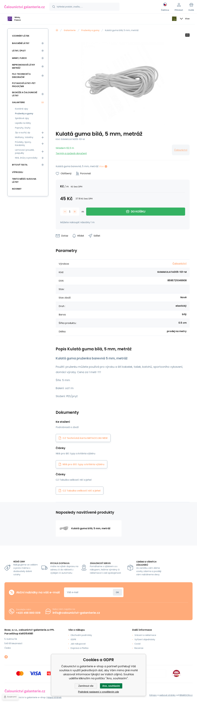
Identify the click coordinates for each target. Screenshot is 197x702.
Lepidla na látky (23, 123)
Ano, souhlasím (111, 686)
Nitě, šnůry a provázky (26, 157)
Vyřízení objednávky (144, 639)
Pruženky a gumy (90, 30)
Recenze (138, 648)
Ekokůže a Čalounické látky (24, 94)
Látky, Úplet (19, 50)
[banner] (24, 7)
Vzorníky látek (20, 35)
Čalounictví (180, 150)
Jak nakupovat (78, 643)
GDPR (73, 639)
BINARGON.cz (186, 695)
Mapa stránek (54, 697)
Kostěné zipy (21, 108)
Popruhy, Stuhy (22, 127)
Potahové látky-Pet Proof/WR (24, 85)
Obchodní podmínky (81, 635)
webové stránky (167, 695)
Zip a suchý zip (22, 132)
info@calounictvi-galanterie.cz (76, 613)
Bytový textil (20, 164)
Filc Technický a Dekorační (21, 76)
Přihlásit (117, 592)
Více (101, 166)
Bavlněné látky (20, 43)
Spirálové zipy (22, 118)
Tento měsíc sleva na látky (24, 180)
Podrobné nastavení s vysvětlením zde (98, 692)
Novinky (16, 188)
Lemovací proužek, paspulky (24, 151)
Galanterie (70, 30)
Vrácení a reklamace (145, 635)
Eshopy (153, 695)
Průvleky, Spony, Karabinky (23, 144)
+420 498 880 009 (28, 613)
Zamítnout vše (85, 686)
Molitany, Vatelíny (24, 137)
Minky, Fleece (19, 58)
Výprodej (17, 172)
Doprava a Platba (79, 648)
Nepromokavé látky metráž (23, 66)
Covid (137, 643)
